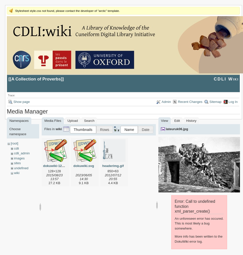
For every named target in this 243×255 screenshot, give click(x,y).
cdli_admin (22, 153)
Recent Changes (190, 102)
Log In (233, 102)
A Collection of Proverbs (36, 79)
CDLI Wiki (226, 79)
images (19, 158)
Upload (72, 121)
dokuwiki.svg (84, 166)
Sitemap (215, 102)
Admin (166, 102)
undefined (21, 168)
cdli (16, 148)
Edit (177, 121)
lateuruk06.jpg (177, 129)
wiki (16, 173)
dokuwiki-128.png (56, 166)
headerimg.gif (113, 166)
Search (89, 121)
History (191, 121)
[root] (14, 143)
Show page (21, 102)
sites (17, 163)
